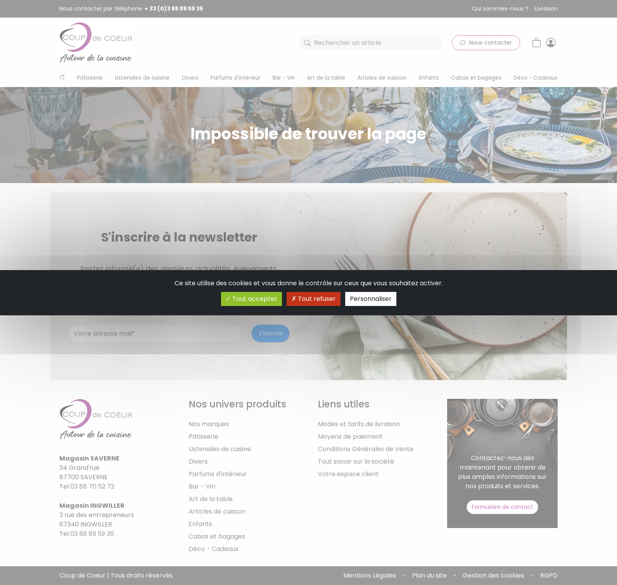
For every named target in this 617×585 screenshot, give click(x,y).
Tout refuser (313, 298)
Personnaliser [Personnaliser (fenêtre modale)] (371, 298)
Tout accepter (251, 298)
